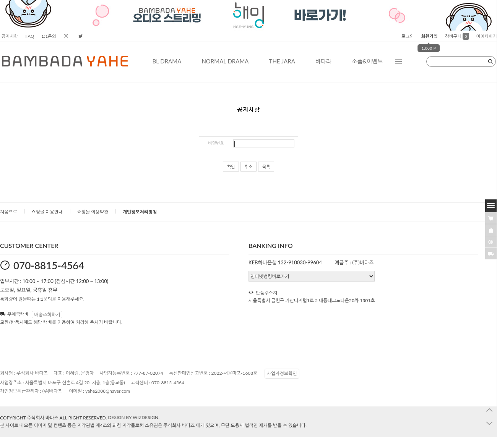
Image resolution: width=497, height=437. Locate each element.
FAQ (29, 36)
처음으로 (8, 212)
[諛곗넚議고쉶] (491, 253)
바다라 (323, 61)
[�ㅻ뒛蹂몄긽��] (491, 242)
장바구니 (457, 36)
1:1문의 (49, 36)
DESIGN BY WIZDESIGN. (133, 417)
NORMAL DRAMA (224, 61)
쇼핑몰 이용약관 (92, 212)
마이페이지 (486, 36)
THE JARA (282, 61)
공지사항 (10, 36)
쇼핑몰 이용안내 (47, 212)
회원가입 (429, 36)
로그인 (407, 36)
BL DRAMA (166, 61)
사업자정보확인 (282, 373)
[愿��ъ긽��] (491, 230)
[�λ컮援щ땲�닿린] (491, 218)
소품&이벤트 (367, 61)
